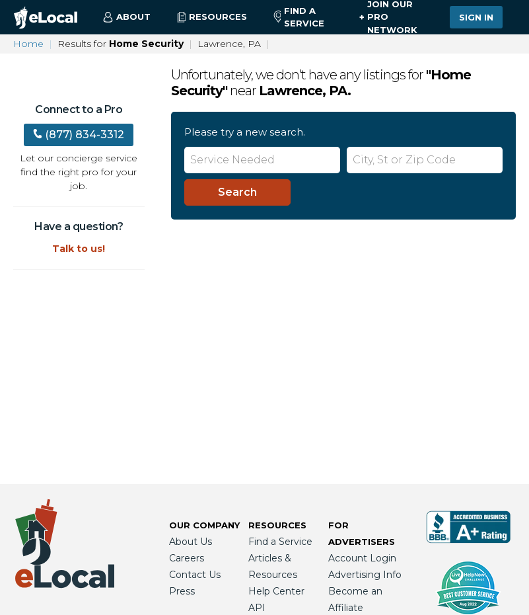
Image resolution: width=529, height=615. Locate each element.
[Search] (237, 192)
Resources (277, 525)
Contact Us (195, 575)
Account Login (362, 558)
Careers (186, 558)
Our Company (204, 525)
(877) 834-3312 (78, 134)
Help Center (276, 591)
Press (182, 591)
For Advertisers (361, 533)
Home (28, 44)
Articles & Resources (272, 566)
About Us (190, 542)
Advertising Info (365, 575)
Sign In (476, 17)
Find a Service (298, 17)
